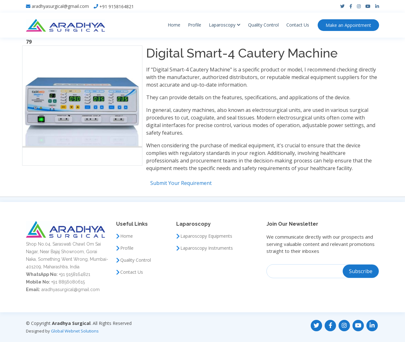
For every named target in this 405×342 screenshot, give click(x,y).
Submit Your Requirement (181, 183)
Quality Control (263, 25)
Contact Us (297, 25)
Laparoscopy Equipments (206, 236)
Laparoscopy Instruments (206, 248)
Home (174, 25)
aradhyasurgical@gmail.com (60, 6)
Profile (194, 25)
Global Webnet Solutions (75, 331)
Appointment (348, 25)
